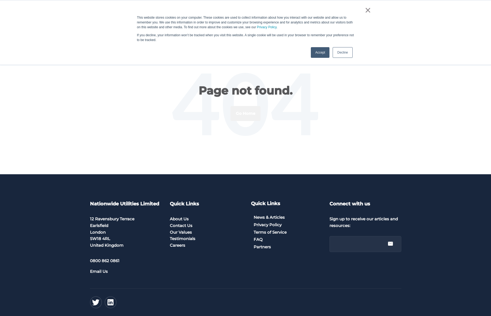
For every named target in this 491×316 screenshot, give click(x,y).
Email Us (99, 271)
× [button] (368, 10)
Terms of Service (270, 232)
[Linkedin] (111, 302)
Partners (262, 246)
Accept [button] (320, 52)
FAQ (258, 239)
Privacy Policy (267, 27)
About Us (179, 218)
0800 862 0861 (104, 260)
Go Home (245, 113)
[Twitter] (96, 302)
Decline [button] (342, 52)
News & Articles (269, 217)
